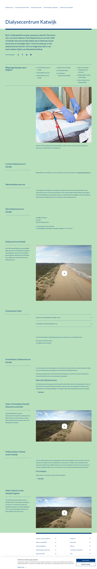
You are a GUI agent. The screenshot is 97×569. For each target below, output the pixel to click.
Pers (80, 553)
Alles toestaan (85, 559)
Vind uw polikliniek (46, 546)
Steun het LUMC (46, 553)
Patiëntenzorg (9, 7)
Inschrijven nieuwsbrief (80, 550)
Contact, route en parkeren (46, 538)
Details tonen (21, 566)
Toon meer (41, 392)
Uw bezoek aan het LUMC (22, 7)
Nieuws (80, 546)
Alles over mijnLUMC (46, 542)
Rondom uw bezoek (36, 7)
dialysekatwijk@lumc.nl (84, 172)
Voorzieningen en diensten (51, 7)
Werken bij (80, 542)
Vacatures (80, 538)
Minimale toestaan (85, 563)
